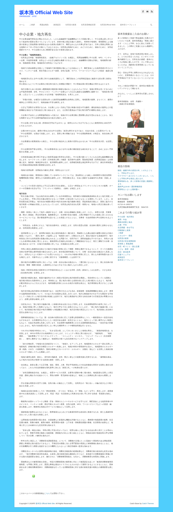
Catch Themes (148, 503)
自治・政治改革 (124, 252)
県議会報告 (44, 25)
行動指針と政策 (124, 230)
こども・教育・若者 (126, 249)
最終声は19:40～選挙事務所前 (130, 187)
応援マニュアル (124, 254)
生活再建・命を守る (126, 227)
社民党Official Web (107, 25)
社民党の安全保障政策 (127, 241)
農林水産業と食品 (125, 222)
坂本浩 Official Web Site (46, 12)
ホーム (22, 25)
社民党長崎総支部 (88, 25)
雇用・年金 (122, 219)
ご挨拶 (32, 25)
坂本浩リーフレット (128, 25)
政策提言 (57, 25)
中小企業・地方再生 (126, 217)
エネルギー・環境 (125, 236)
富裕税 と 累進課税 (125, 244)
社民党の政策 (70, 25)
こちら (47, 493)
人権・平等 (122, 225)
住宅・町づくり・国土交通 (128, 246)
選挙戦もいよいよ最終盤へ (128, 189)
